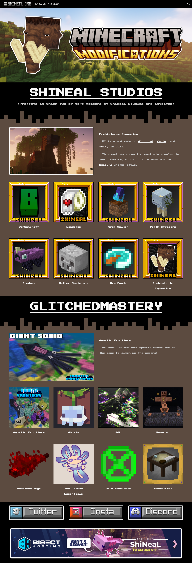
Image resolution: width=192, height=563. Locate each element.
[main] (96, 97)
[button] (188, 4)
